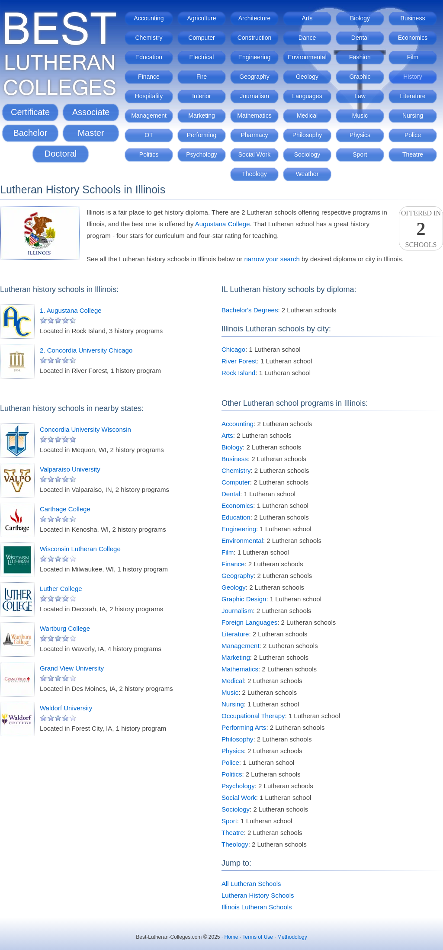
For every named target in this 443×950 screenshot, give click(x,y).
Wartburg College (65, 628)
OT (148, 135)
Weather (307, 173)
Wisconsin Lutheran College (80, 548)
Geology (307, 76)
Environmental (307, 57)
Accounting (149, 18)
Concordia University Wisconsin (85, 429)
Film (412, 57)
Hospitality (149, 96)
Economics (412, 37)
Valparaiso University (70, 469)
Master (90, 133)
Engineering (254, 57)
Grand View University (72, 668)
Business (413, 18)
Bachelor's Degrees (250, 310)
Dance (307, 37)
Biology (360, 18)
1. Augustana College (71, 310)
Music (360, 115)
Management (149, 115)
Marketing (201, 115)
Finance (149, 76)
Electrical (201, 57)
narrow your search (271, 259)
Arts (307, 18)
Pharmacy (254, 135)
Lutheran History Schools (258, 895)
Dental (360, 37)
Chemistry (148, 37)
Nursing (412, 115)
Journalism (254, 96)
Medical (307, 115)
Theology (254, 173)
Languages (307, 96)
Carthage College (65, 509)
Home (231, 937)
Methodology (292, 937)
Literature (412, 96)
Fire (201, 76)
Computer (201, 37)
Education (148, 57)
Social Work (254, 154)
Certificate (30, 112)
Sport (360, 154)
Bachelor (30, 133)
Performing (201, 135)
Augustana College (222, 224)
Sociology (307, 154)
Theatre (412, 154)
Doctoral (61, 153)
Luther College (61, 588)
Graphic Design (244, 599)
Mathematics (254, 115)
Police (412, 135)
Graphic (359, 76)
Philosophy (307, 135)
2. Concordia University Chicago (86, 350)
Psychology (201, 154)
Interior (201, 96)
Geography (254, 76)
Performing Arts (244, 727)
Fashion (360, 57)
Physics (360, 135)
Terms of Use (257, 937)
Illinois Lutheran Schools (257, 907)
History (412, 76)
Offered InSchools (421, 228)
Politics (148, 154)
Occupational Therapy (253, 715)
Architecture (254, 18)
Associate (91, 112)
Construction (255, 37)
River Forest (239, 361)
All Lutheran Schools (251, 883)
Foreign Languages (249, 622)
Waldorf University (66, 708)
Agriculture (201, 18)
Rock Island (238, 372)
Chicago (233, 349)
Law (360, 96)
